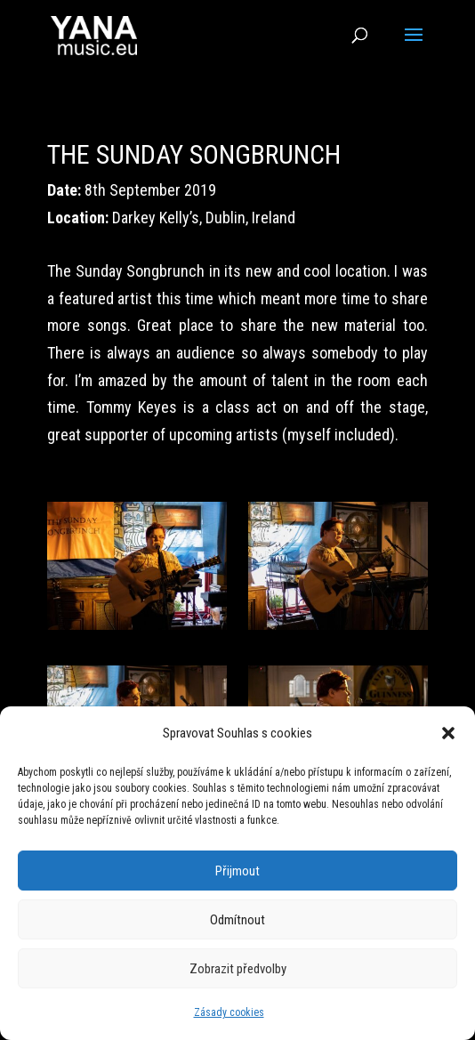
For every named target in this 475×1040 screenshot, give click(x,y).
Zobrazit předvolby (237, 969)
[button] (448, 733)
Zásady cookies (229, 1012)
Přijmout (237, 871)
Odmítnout (237, 920)
